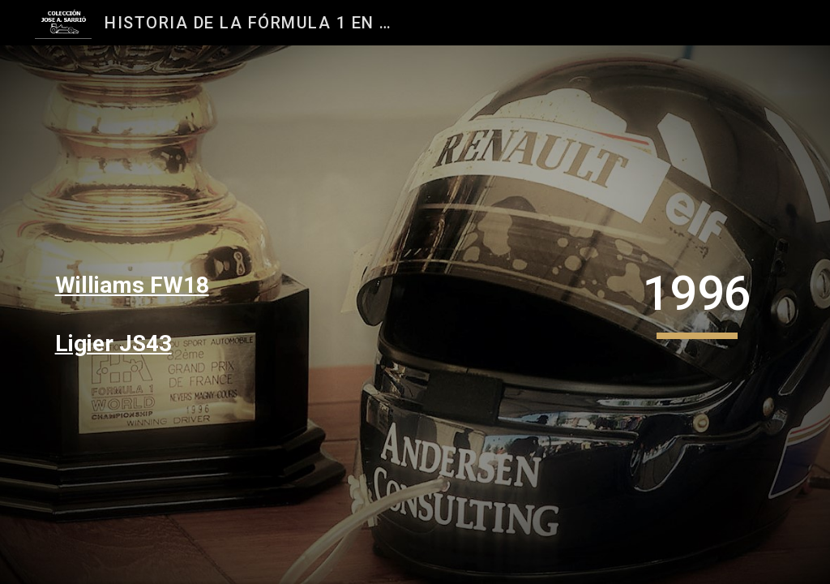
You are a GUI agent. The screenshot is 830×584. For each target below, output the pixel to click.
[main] (164, 285)
